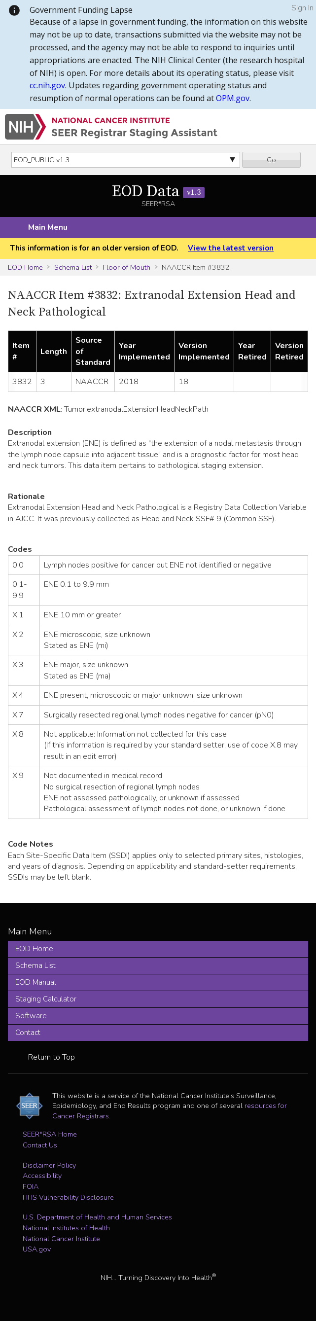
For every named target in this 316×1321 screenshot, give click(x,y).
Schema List (73, 267)
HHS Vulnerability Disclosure (68, 1197)
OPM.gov (232, 98)
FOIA (30, 1186)
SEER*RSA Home (50, 1134)
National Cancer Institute (61, 1239)
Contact (27, 1032)
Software (31, 1016)
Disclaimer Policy (49, 1165)
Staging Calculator (45, 999)
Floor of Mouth (126, 267)
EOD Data (158, 192)
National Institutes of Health (66, 1228)
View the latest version (231, 248)
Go (271, 160)
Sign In (302, 7)
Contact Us (40, 1145)
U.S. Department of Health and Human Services (97, 1217)
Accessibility (42, 1175)
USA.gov (37, 1249)
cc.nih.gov (47, 85)
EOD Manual (35, 982)
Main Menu (48, 227)
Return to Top (51, 1057)
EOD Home (25, 267)
